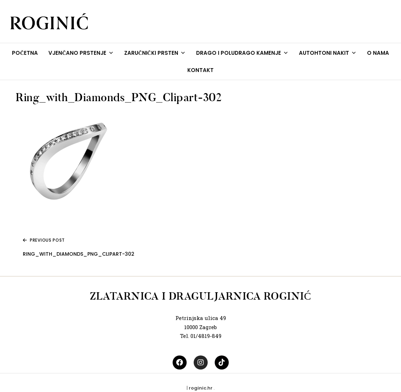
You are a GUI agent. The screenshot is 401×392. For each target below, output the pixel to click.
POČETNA (25, 53)
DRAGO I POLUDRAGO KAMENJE (242, 52)
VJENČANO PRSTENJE (81, 52)
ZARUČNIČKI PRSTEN (155, 52)
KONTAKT (200, 70)
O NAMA (378, 53)
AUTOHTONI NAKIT (327, 52)
